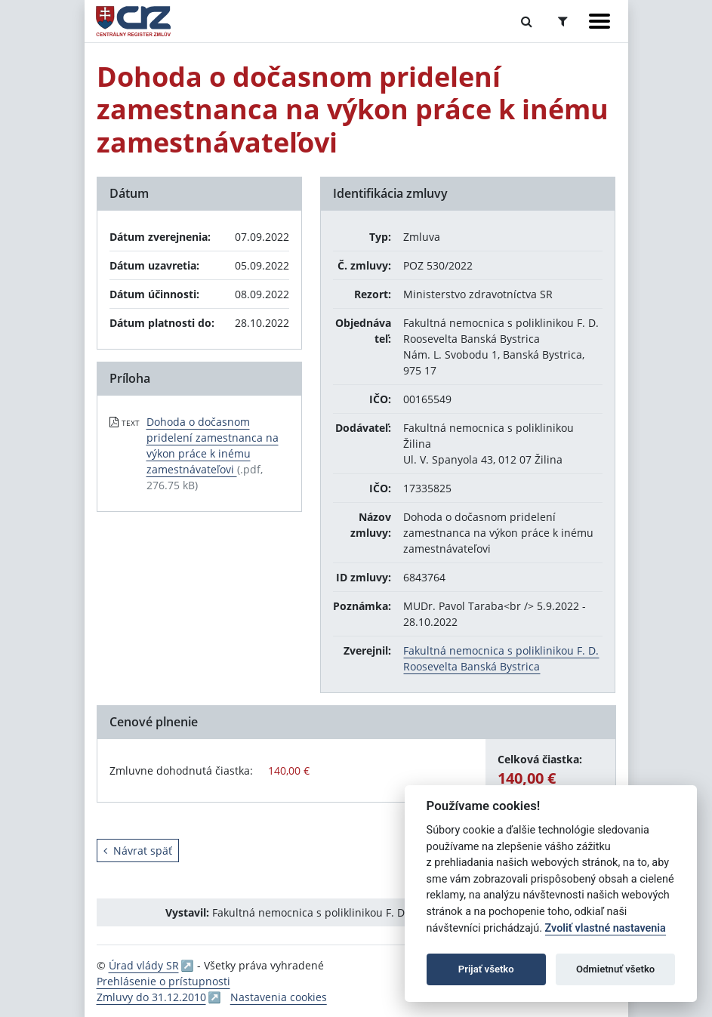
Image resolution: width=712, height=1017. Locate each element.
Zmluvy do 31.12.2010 (151, 997)
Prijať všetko (486, 969)
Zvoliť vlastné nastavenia (605, 928)
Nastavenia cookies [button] (278, 997)
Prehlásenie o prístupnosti (163, 981)
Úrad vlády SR (144, 965)
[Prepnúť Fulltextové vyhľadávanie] (526, 21)
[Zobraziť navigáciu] (599, 21)
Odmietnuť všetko (615, 969)
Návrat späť (137, 850)
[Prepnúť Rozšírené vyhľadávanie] (563, 21)
